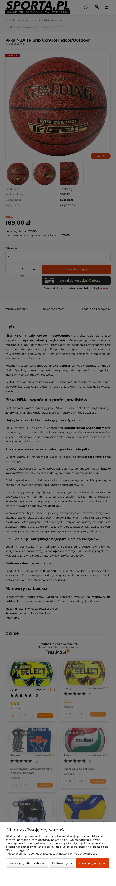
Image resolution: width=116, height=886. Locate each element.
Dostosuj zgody (62, 863)
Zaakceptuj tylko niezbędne (27, 863)
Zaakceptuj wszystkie (92, 863)
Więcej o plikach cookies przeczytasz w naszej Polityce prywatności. (51, 853)
